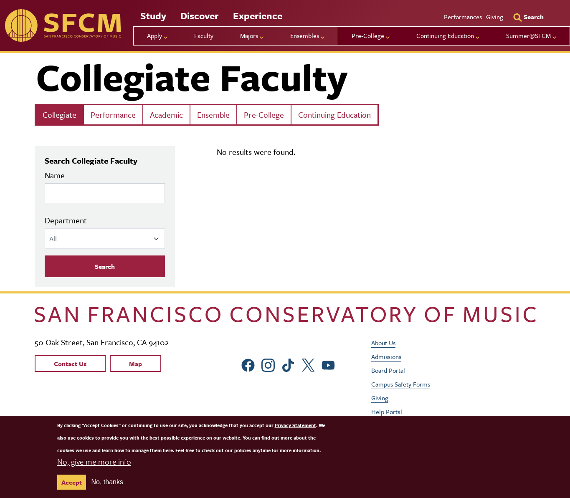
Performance (113, 114)
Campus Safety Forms (400, 384)
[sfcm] (63, 25)
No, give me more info (94, 461)
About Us (383, 342)
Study (153, 16)
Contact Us (70, 363)
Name (55, 175)
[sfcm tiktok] (288, 363)
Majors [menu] (249, 35)
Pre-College (264, 114)
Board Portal (388, 370)
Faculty (203, 35)
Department (66, 220)
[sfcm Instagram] (268, 363)
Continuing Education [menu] (445, 35)
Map (135, 363)
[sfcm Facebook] (248, 363)
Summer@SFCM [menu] (528, 35)
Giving (494, 16)
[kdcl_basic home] (285, 314)
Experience (257, 16)
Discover (199, 16)
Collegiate (59, 114)
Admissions (386, 356)
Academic (166, 114)
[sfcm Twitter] (308, 363)
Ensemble (213, 114)
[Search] (528, 17)
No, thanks (107, 481)
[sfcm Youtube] (328, 363)
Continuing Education (334, 114)
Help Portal (386, 411)
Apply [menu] (154, 35)
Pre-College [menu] (368, 35)
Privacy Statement (295, 425)
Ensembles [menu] (304, 35)
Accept (71, 482)
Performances (463, 16)
